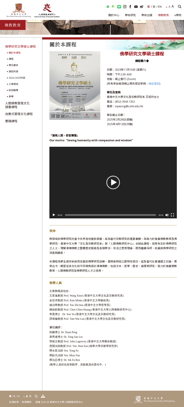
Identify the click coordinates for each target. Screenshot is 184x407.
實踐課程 (11, 121)
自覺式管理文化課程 (19, 114)
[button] (113, 182)
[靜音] (167, 215)
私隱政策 (14, 402)
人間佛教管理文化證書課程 (17, 105)
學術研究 (130, 15)
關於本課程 (15, 52)
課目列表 (13, 71)
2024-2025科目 (17, 77)
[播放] (54, 215)
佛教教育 (163, 15)
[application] (113, 182)
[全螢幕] (172, 215)
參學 (11, 96)
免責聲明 (26, 402)
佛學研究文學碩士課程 (20, 47)
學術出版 (146, 15)
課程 (11, 59)
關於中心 (113, 15)
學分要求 (13, 65)
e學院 (177, 15)
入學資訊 (13, 84)
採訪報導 (13, 90)
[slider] (110, 215)
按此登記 (154, 83)
